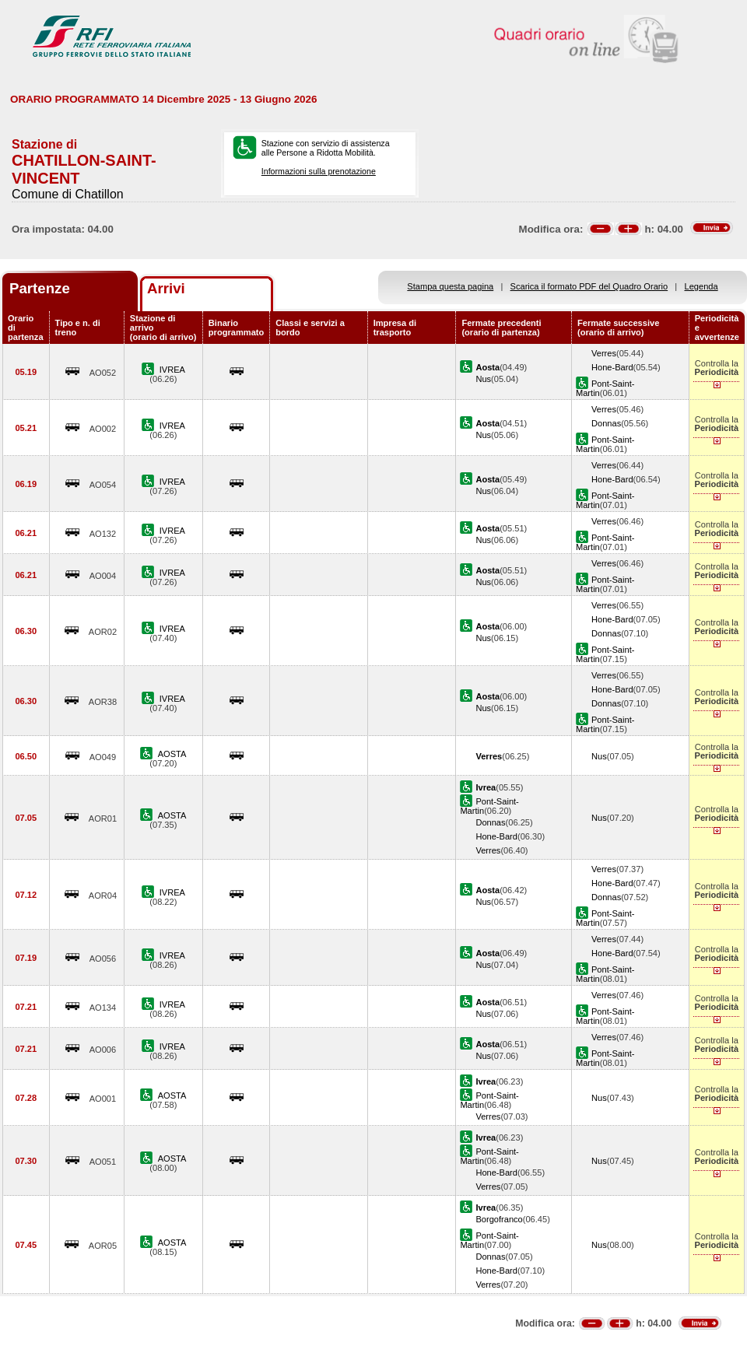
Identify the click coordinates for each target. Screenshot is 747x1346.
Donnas (606, 423)
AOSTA (172, 754)
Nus (483, 379)
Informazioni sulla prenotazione (318, 171)
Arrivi (166, 288)
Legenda (701, 286)
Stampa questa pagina (450, 286)
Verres (603, 353)
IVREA (172, 369)
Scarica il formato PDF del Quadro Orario (589, 286)
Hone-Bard (612, 367)
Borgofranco (498, 1219)
